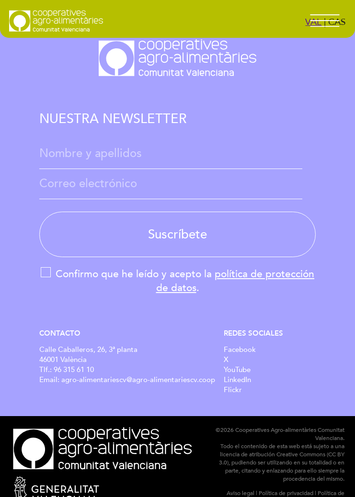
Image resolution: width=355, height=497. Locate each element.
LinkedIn (237, 380)
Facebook (240, 350)
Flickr (233, 390)
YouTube (237, 370)
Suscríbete (177, 234)
